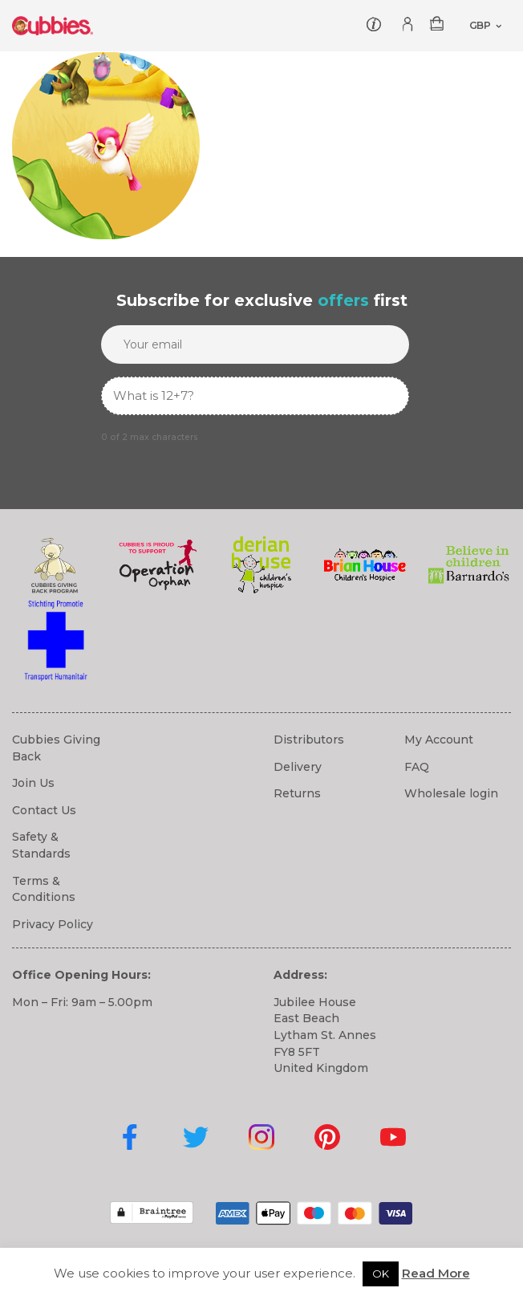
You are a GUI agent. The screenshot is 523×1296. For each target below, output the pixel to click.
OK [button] (380, 1273)
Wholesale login (451, 793)
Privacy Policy (52, 924)
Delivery (298, 767)
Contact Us (44, 810)
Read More (436, 1273)
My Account (438, 739)
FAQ (416, 767)
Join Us (33, 783)
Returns (297, 793)
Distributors (309, 739)
